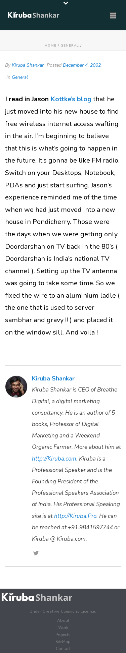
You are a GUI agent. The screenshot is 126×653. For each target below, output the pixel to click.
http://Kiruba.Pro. (76, 516)
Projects (63, 634)
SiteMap (63, 641)
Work (63, 627)
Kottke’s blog (71, 99)
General (69, 45)
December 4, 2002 (82, 65)
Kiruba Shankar (28, 65)
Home (50, 45)
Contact (63, 648)
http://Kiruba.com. (55, 459)
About (63, 620)
